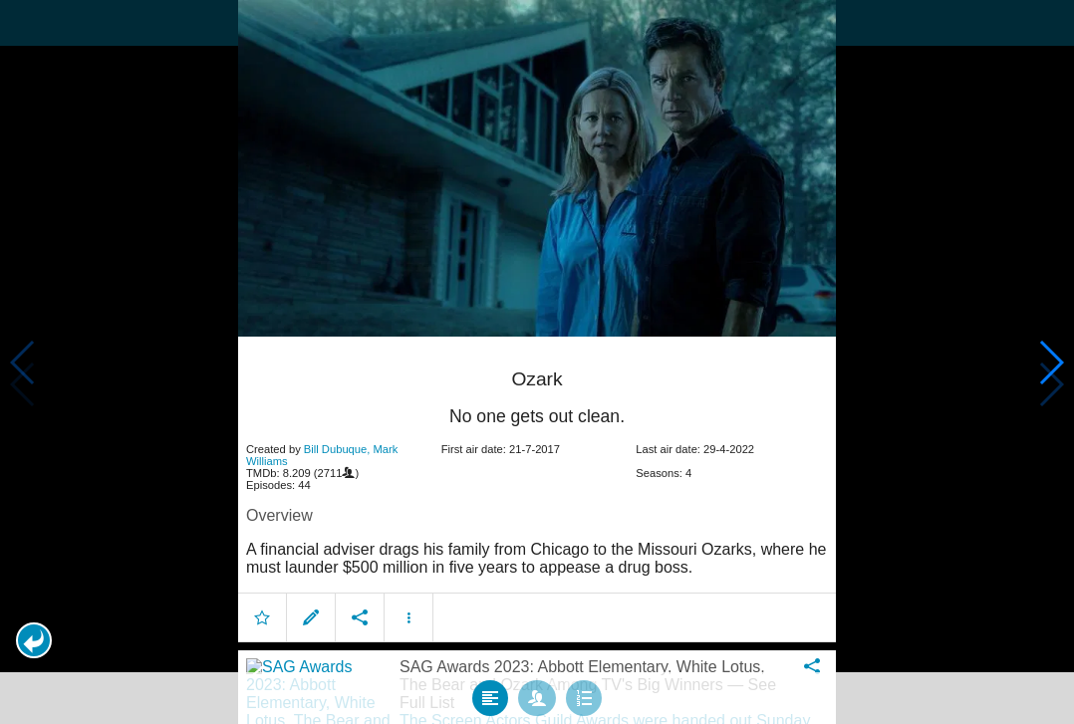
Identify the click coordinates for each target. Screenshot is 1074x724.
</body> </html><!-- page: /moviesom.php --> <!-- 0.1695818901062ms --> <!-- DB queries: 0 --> (537, 362)
